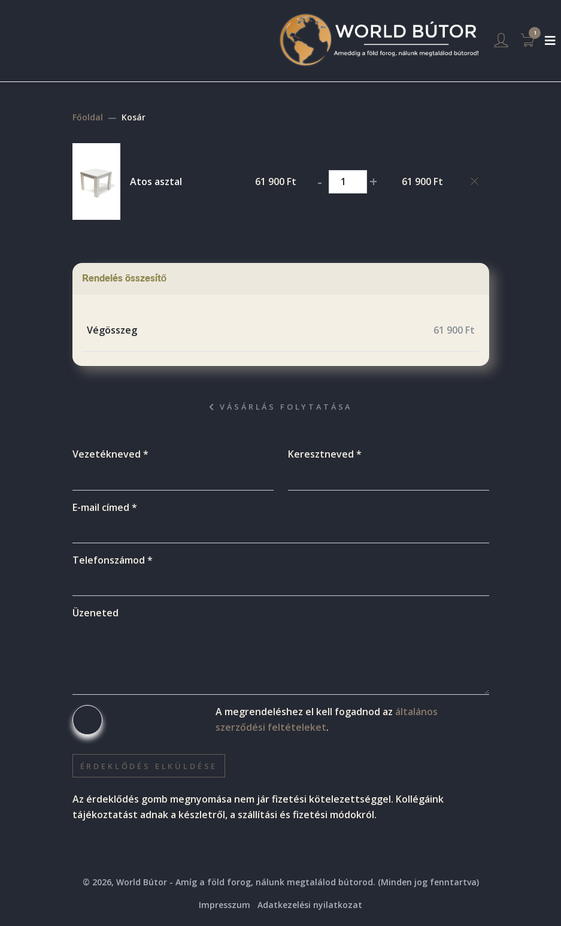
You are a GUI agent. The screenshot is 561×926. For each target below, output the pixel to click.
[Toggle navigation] (550, 40)
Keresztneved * (325, 454)
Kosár (133, 117)
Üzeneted (95, 612)
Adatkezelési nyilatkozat (309, 904)
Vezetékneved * (110, 454)
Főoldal (87, 117)
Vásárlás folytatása (281, 406)
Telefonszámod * (112, 560)
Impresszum (224, 904)
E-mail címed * (104, 507)
